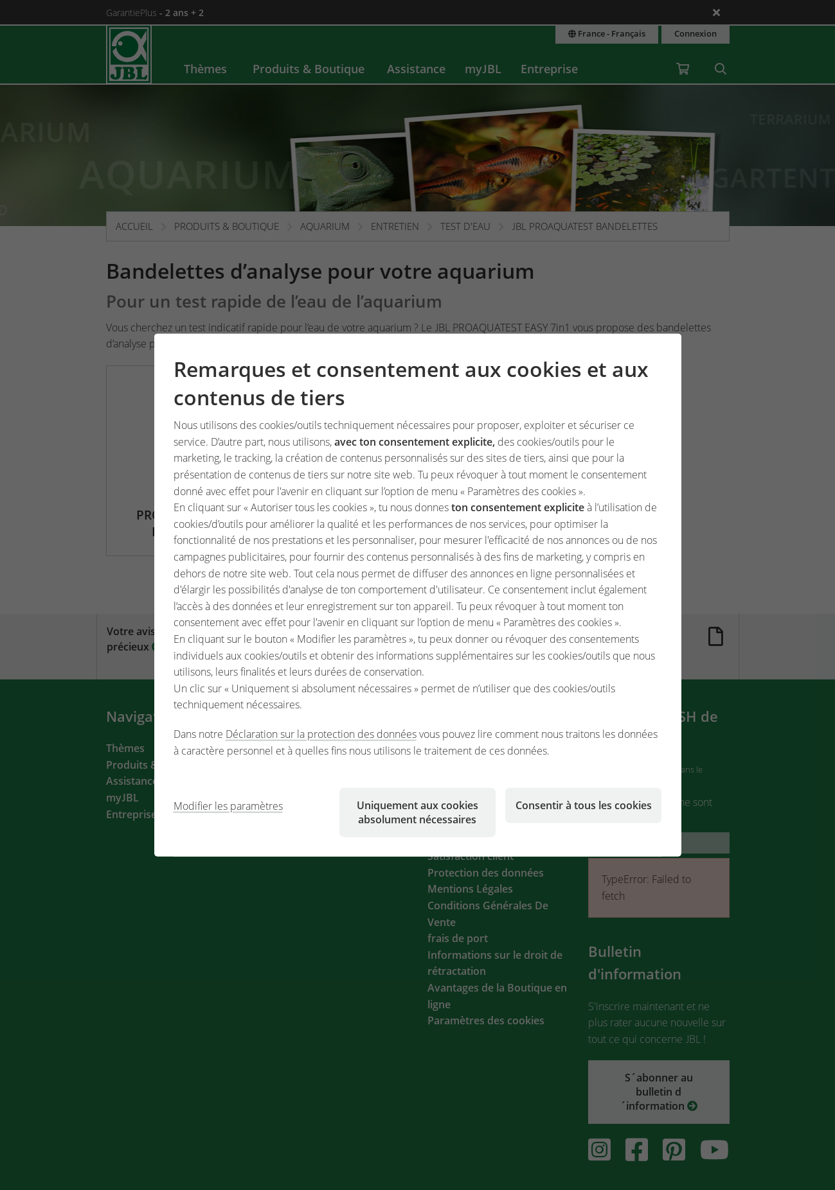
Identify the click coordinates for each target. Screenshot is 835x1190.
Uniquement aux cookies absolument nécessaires (417, 812)
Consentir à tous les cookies (584, 805)
